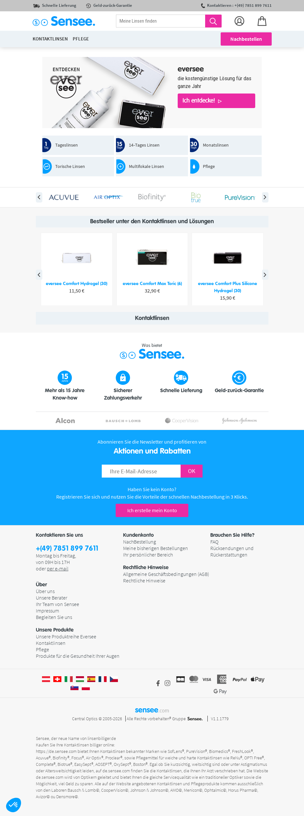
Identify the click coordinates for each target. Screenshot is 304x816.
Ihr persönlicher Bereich (148, 554)
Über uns (45, 591)
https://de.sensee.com (56, 751)
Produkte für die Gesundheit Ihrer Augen (78, 656)
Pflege (42, 649)
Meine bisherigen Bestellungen (155, 548)
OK (191, 471)
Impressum (47, 610)
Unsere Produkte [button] (55, 630)
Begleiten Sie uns (54, 617)
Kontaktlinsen (51, 643)
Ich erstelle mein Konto (152, 510)
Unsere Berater (51, 597)
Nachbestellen (246, 39)
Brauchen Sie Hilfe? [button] (232, 535)
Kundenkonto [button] (138, 535)
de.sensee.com (116, 771)
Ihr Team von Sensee (57, 604)
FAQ (214, 541)
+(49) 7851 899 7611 (67, 548)
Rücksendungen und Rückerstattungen (232, 551)
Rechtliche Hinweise (144, 580)
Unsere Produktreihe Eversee (66, 636)
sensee (152, 710)
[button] (13, 805)
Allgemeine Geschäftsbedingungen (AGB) (166, 574)
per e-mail (57, 568)
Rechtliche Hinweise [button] (146, 567)
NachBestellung (139, 541)
